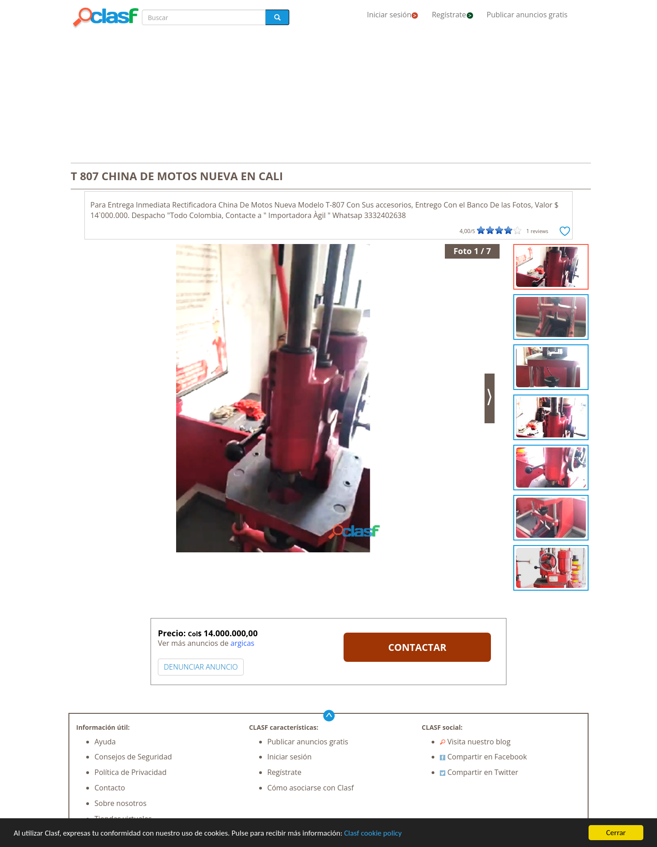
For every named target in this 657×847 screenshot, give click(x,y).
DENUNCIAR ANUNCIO (201, 667)
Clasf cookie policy (373, 833)
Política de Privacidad (130, 772)
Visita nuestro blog (475, 742)
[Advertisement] (328, 97)
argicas (242, 643)
